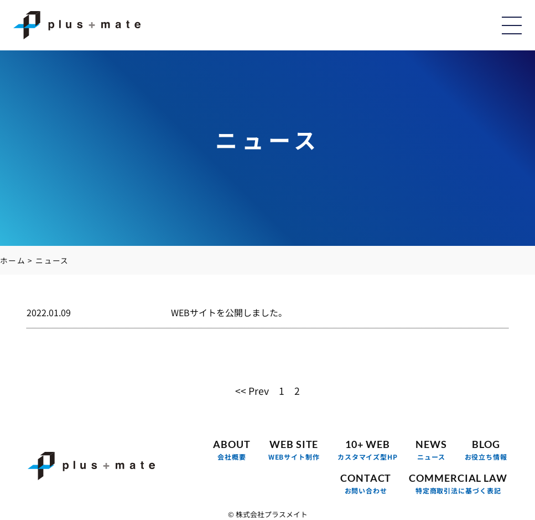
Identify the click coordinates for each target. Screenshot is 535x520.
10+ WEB (367, 450)
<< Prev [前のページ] (252, 390)
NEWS (431, 450)
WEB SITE (294, 450)
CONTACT (365, 484)
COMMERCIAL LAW (458, 484)
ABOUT (232, 450)
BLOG (486, 450)
